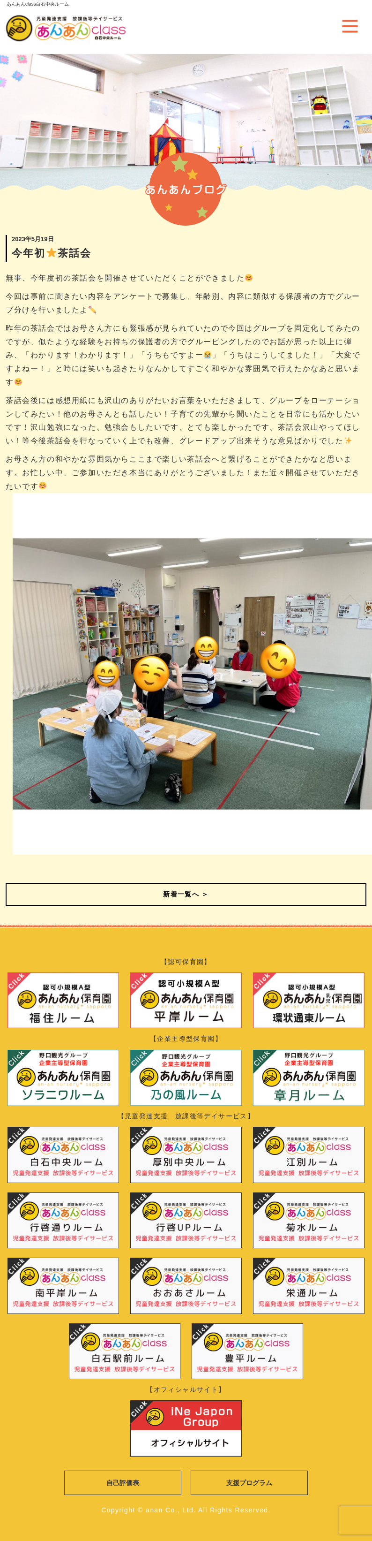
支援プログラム (249, 1483)
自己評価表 (122, 1483)
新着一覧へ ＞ (186, 894)
